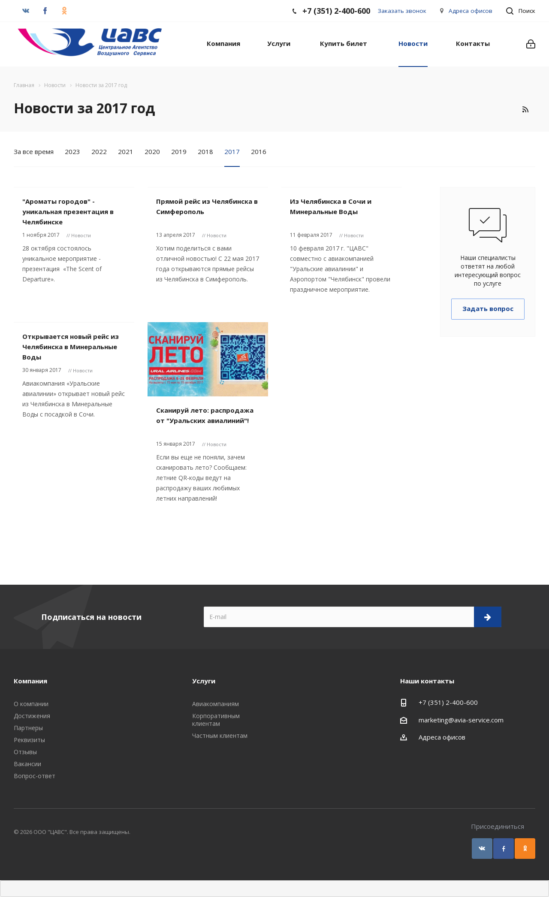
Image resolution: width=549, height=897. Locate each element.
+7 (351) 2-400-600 (448, 702)
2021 (125, 151)
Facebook (503, 848)
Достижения (32, 716)
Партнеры (28, 728)
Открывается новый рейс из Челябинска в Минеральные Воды (70, 346)
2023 (72, 151)
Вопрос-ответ (34, 776)
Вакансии (27, 764)
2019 (179, 151)
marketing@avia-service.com (461, 720)
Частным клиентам (219, 735)
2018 (205, 151)
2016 (258, 151)
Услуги (278, 43)
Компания (223, 43)
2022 (99, 151)
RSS (525, 110)
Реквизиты (29, 740)
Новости (413, 43)
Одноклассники (525, 848)
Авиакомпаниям (215, 704)
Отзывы (25, 752)
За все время (34, 151)
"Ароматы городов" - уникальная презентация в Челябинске (68, 211)
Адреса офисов (470, 11)
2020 (152, 151)
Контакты (473, 43)
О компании (31, 704)
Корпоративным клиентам (216, 720)
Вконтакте (482, 848)
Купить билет (343, 43)
